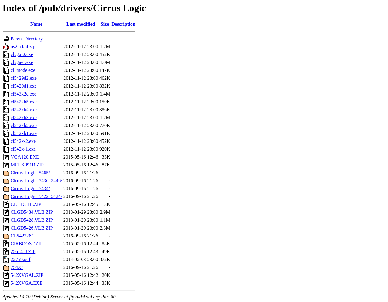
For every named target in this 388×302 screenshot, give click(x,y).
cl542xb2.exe (24, 125)
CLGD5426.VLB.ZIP (32, 227)
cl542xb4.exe (24, 109)
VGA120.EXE (25, 156)
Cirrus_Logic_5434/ (30, 188)
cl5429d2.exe (24, 78)
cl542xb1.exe (24, 133)
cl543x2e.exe (23, 93)
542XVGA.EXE (26, 283)
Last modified (80, 24)
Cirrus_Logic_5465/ (30, 172)
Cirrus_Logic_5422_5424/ (36, 196)
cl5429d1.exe (24, 86)
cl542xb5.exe (24, 101)
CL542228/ (22, 235)
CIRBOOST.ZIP (27, 243)
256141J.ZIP (23, 251)
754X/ (17, 267)
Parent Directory (27, 38)
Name (36, 24)
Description (123, 24)
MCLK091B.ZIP (27, 164)
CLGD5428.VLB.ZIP (32, 220)
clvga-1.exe (22, 62)
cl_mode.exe (23, 70)
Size (105, 24)
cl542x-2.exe (23, 141)
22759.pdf (20, 259)
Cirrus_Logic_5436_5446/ (36, 180)
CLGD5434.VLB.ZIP (32, 212)
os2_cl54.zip (23, 46)
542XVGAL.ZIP (27, 275)
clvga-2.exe (22, 54)
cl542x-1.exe (23, 149)
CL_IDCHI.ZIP (26, 204)
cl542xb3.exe (24, 117)
